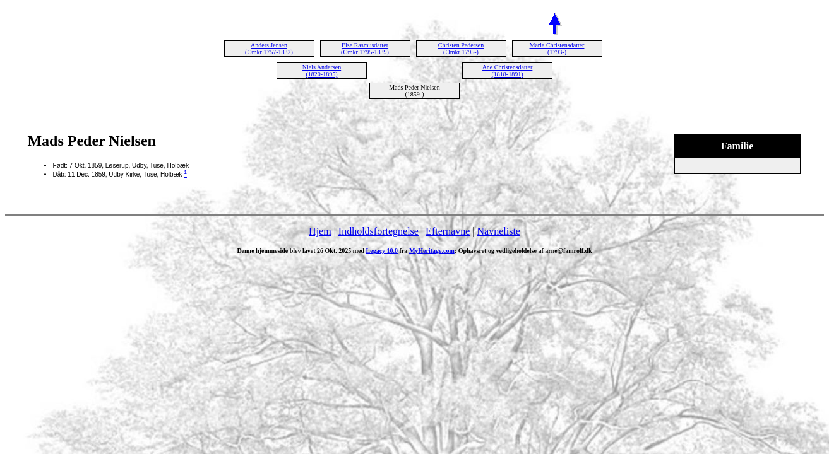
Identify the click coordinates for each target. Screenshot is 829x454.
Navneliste (498, 231)
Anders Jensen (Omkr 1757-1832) (269, 48)
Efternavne (448, 231)
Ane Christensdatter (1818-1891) (507, 71)
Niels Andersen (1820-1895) (321, 71)
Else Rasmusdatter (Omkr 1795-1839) (365, 48)
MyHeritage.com (432, 250)
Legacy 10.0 (382, 250)
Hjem (320, 231)
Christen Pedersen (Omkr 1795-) (461, 48)
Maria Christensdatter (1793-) (557, 48)
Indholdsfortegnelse (378, 231)
